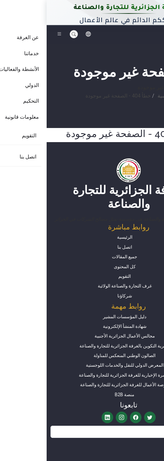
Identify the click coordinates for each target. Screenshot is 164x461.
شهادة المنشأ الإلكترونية (78, 326)
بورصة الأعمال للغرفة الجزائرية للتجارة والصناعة (78, 384)
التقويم (78, 276)
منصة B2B (78, 394)
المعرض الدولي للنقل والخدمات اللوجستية (78, 365)
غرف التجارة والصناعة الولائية (78, 285)
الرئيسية (120, 96)
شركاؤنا (78, 295)
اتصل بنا (78, 247)
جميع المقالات (78, 256)
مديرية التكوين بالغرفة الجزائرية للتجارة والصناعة (78, 345)
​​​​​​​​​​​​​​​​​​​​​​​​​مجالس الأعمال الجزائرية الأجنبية (78, 335)
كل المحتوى (78, 266)
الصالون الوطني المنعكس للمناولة (78, 355)
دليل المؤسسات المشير (78, 316)
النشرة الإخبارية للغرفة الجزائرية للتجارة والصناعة (78, 375)
